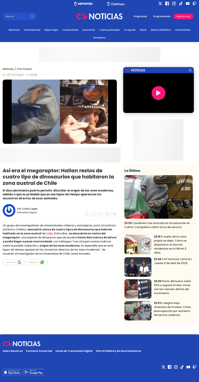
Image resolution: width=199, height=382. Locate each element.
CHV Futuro (24, 69)
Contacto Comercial (39, 351)
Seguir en (13, 262)
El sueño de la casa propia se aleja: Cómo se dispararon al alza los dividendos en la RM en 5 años (170, 245)
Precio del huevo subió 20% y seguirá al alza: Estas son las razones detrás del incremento (172, 287)
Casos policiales (110, 30)
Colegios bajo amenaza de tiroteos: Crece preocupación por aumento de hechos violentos (172, 309)
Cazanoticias (70, 30)
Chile (49, 233)
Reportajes (51, 30)
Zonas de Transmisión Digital (73, 351)
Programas (140, 16)
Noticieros (99, 37)
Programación (161, 16)
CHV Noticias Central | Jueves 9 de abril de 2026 (172, 261)
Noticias (8, 69)
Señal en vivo (183, 16)
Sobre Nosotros (13, 351)
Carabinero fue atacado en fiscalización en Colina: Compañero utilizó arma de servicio (157, 225)
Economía (89, 30)
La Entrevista (182, 30)
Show (143, 30)
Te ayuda (130, 30)
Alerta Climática (161, 30)
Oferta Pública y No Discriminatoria (118, 351)
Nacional (14, 30)
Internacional (32, 30)
